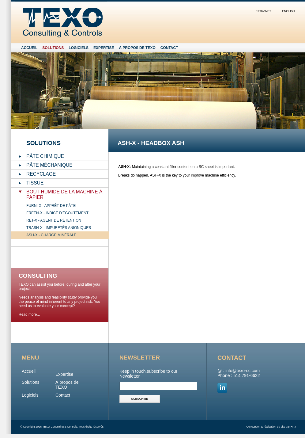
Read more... (29, 314)
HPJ (293, 426)
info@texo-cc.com (242, 370)
